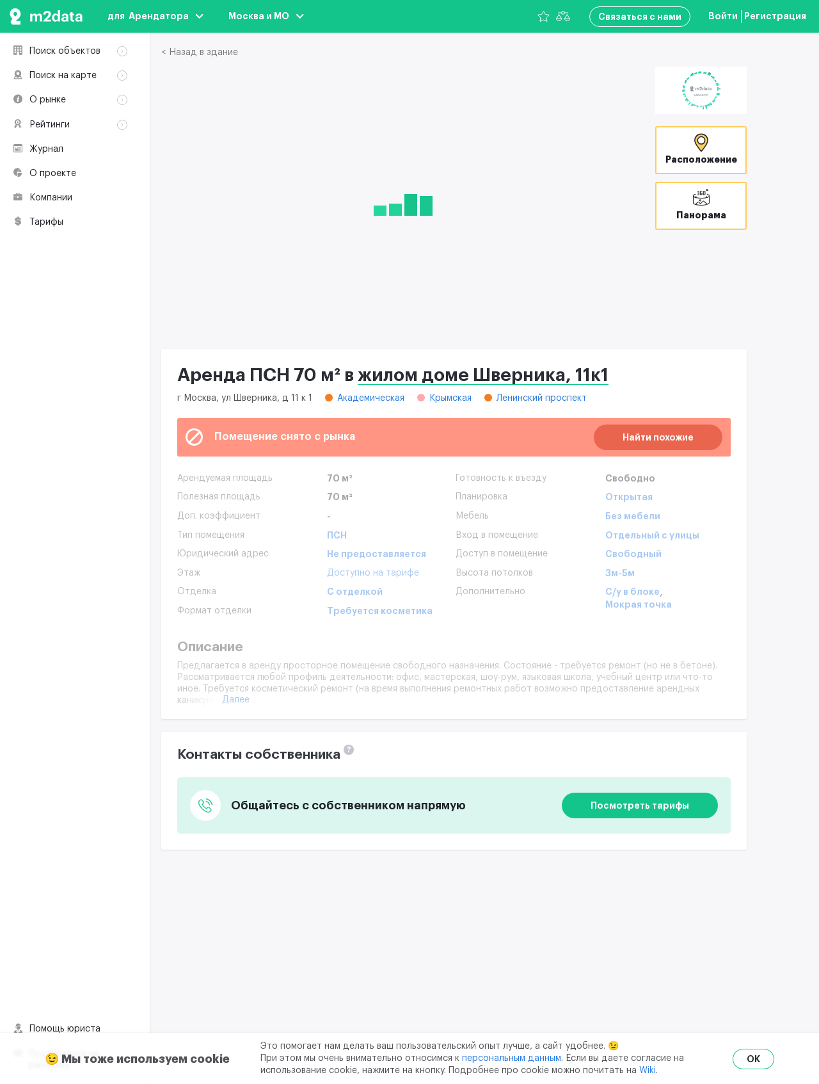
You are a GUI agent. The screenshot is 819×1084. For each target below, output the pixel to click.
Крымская (450, 398)
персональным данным (511, 1058)
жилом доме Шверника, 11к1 (483, 375)
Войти (723, 16)
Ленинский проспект (542, 398)
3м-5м (620, 573)
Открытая (629, 496)
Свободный (633, 553)
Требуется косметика (380, 610)
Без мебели (632, 516)
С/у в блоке (632, 591)
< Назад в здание (199, 52)
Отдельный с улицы (652, 535)
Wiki (647, 1070)
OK (753, 1059)
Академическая (370, 398)
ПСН (337, 535)
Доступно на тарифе (373, 573)
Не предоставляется (376, 553)
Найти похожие (658, 437)
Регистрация (775, 16)
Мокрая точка (638, 604)
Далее (236, 699)
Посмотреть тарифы (640, 805)
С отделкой (355, 591)
